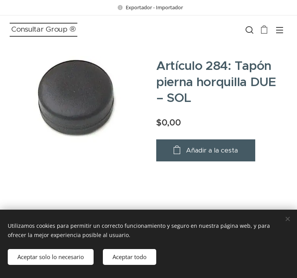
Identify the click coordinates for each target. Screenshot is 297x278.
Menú (279, 30)
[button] (248, 29)
